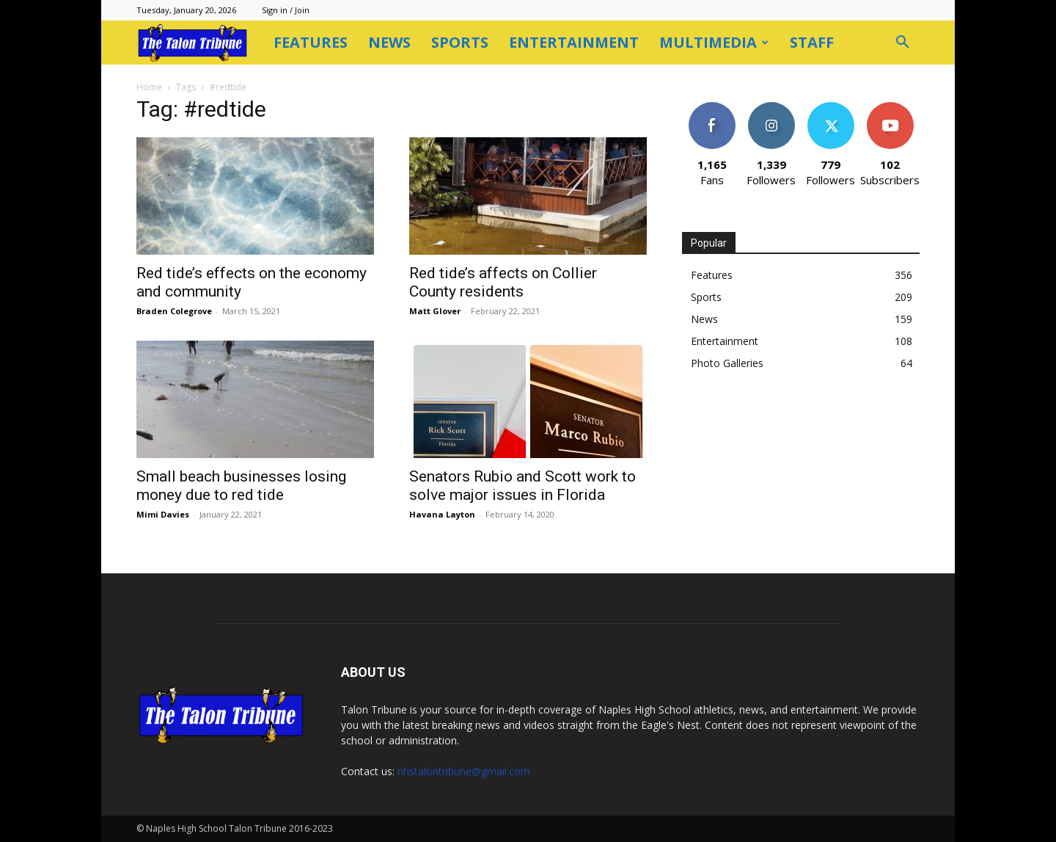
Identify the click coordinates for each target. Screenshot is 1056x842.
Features (311, 42)
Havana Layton (442, 514)
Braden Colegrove (174, 310)
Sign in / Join (285, 9)
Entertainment (574, 42)
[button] (902, 44)
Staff (812, 42)
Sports (459, 42)
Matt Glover (435, 310)
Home (149, 87)
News (389, 42)
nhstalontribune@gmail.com (463, 771)
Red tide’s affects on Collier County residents (503, 282)
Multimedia (714, 42)
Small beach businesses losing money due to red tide (241, 486)
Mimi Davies (162, 514)
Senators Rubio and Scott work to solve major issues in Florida (522, 486)
